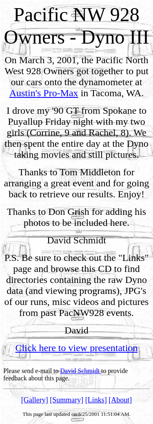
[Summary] (66, 400)
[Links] (96, 400)
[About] (120, 400)
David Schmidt (80, 370)
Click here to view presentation (77, 347)
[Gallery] (34, 400)
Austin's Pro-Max (43, 93)
